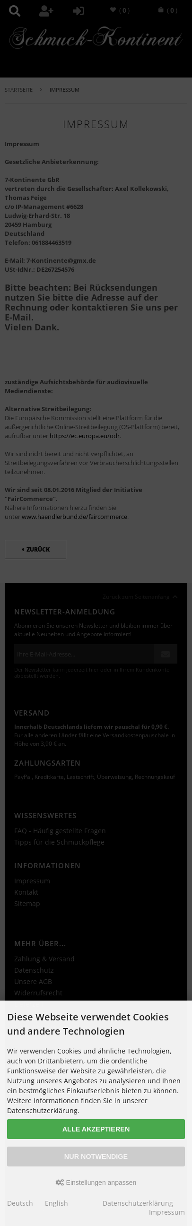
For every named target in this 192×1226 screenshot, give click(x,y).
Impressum (167, 1212)
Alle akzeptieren (96, 1129)
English (56, 1203)
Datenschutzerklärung (138, 1203)
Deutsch (20, 1203)
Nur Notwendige (96, 1156)
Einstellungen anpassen (96, 1182)
